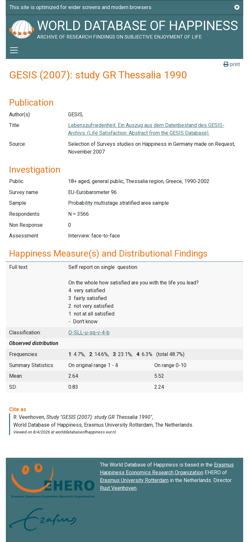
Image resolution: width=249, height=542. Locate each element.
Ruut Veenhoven (118, 488)
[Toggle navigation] (14, 50)
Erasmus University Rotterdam (134, 480)
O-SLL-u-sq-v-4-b (89, 332)
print (231, 64)
